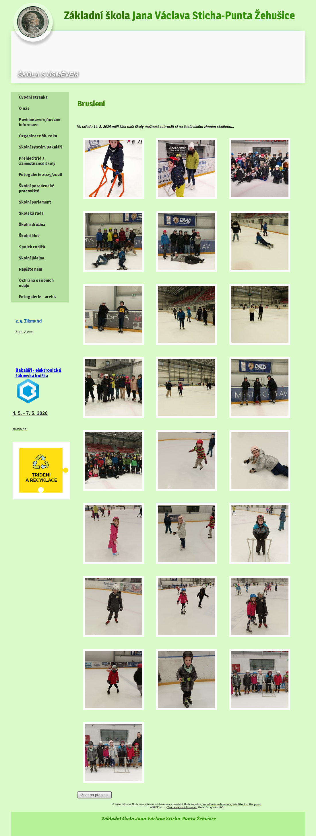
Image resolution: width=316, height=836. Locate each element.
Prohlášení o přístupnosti (246, 804)
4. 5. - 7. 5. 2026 (30, 413)
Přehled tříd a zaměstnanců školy (37, 161)
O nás (24, 108)
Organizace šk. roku (38, 135)
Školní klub (29, 235)
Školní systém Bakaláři (40, 147)
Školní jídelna (31, 258)
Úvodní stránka (33, 97)
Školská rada (31, 213)
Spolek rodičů (32, 246)
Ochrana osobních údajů (36, 283)
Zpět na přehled (94, 795)
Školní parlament (35, 202)
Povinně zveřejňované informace (39, 122)
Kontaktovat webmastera (217, 804)
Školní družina (32, 224)
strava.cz (19, 429)
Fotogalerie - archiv (38, 296)
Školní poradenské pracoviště (36, 188)
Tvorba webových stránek (182, 807)
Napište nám (30, 269)
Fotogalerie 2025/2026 (40, 174)
